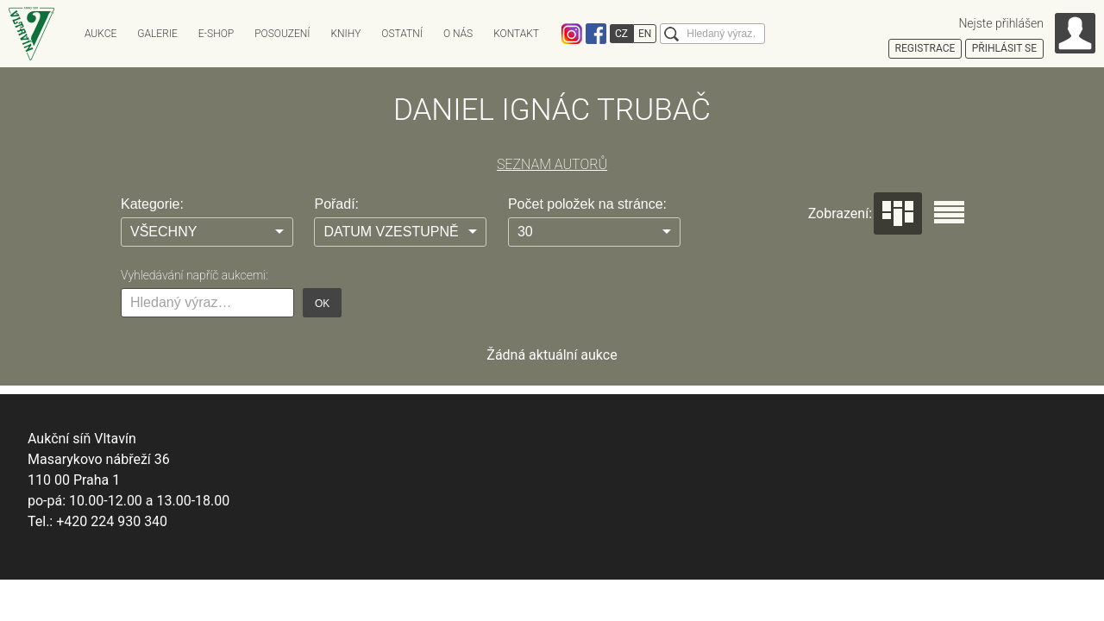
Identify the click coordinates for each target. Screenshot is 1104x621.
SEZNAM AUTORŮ (552, 164)
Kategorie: (152, 204)
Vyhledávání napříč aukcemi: (194, 275)
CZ (621, 34)
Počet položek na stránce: (587, 204)
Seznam (949, 212)
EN (644, 34)
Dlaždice (897, 213)
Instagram (571, 33)
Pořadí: (336, 204)
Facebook (596, 33)
